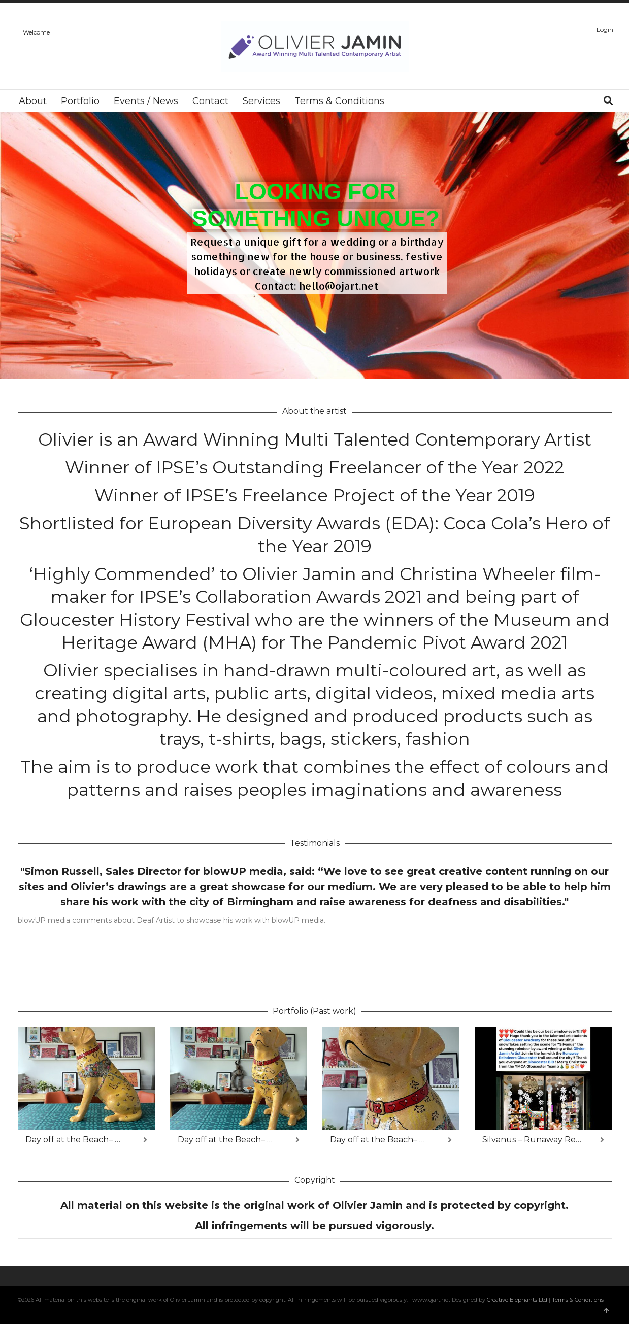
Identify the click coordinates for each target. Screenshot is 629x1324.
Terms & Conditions (578, 1299)
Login (605, 29)
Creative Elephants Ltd (518, 1299)
